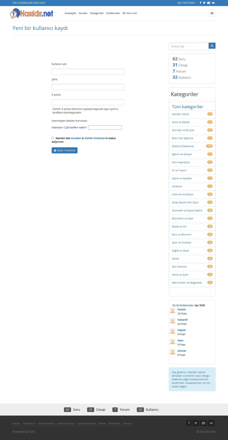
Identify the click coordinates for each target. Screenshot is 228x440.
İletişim (16, 423)
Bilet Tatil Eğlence (182, 138)
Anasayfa (70, 13)
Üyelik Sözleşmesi (86, 423)
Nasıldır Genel (180, 114)
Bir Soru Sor (130, 13)
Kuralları (76, 138)
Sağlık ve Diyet (180, 250)
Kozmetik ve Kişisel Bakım (187, 210)
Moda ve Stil (179, 226)
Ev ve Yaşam (179, 170)
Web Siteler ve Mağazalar (187, 282)
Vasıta (175, 258)
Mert (180, 340)
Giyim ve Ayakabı (182, 178)
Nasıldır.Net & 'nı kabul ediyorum (84, 139)
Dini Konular (179, 266)
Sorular (83, 13)
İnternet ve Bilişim (183, 194)
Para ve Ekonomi (181, 234)
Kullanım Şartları (65, 423)
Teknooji (127, 423)
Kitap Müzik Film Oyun (185, 202)
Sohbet (102, 423)
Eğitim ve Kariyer (182, 154)
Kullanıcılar (113, 13)
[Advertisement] (88, 50)
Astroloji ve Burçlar (183, 130)
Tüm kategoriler (187, 107)
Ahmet (182, 350)
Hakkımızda (29, 423)
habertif (182, 319)
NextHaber (114, 423)
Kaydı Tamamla (66, 150)
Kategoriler (97, 13)
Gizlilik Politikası (95, 138)
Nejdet (182, 330)
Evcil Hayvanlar (181, 162)
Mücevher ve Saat (182, 218)
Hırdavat (177, 186)
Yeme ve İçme (180, 274)
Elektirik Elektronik (183, 146)
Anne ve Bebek (181, 122)
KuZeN (182, 309)
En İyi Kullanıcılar (183, 305)
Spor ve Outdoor (181, 242)
